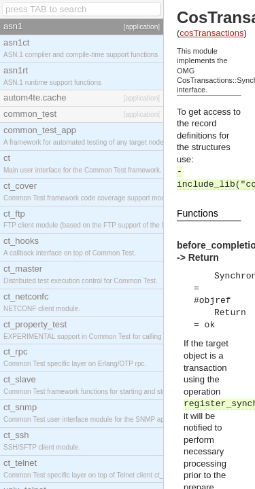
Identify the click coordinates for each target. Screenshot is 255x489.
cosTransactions (211, 33)
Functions (197, 213)
